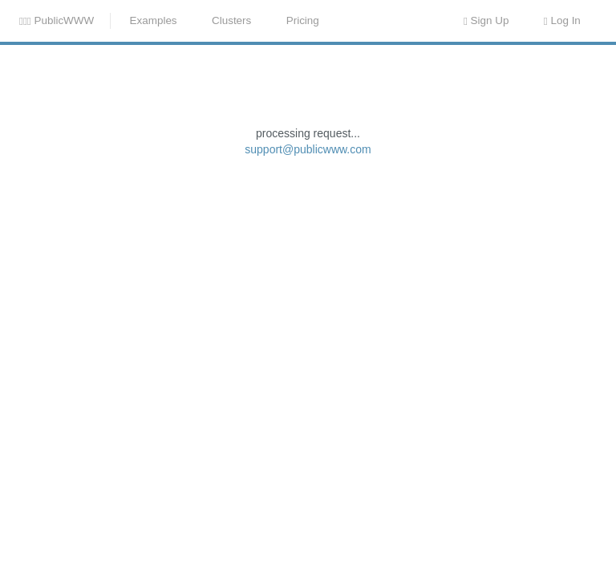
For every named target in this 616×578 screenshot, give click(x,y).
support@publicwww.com (308, 276)
